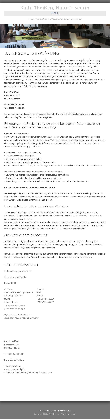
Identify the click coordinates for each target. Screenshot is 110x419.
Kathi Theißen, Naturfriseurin (55, 8)
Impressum (44, 410)
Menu (55, 13)
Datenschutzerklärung (60, 410)
